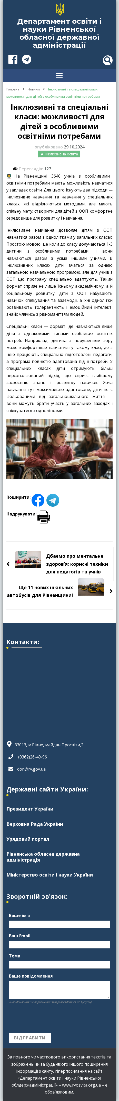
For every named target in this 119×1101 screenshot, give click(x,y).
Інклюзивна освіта (61, 153)
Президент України (29, 809)
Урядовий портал (27, 839)
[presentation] (48, 1018)
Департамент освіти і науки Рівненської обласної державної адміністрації (59, 33)
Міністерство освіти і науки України (49, 875)
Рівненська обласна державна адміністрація (43, 857)
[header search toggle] (108, 60)
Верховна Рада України (34, 824)
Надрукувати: (28, 514)
